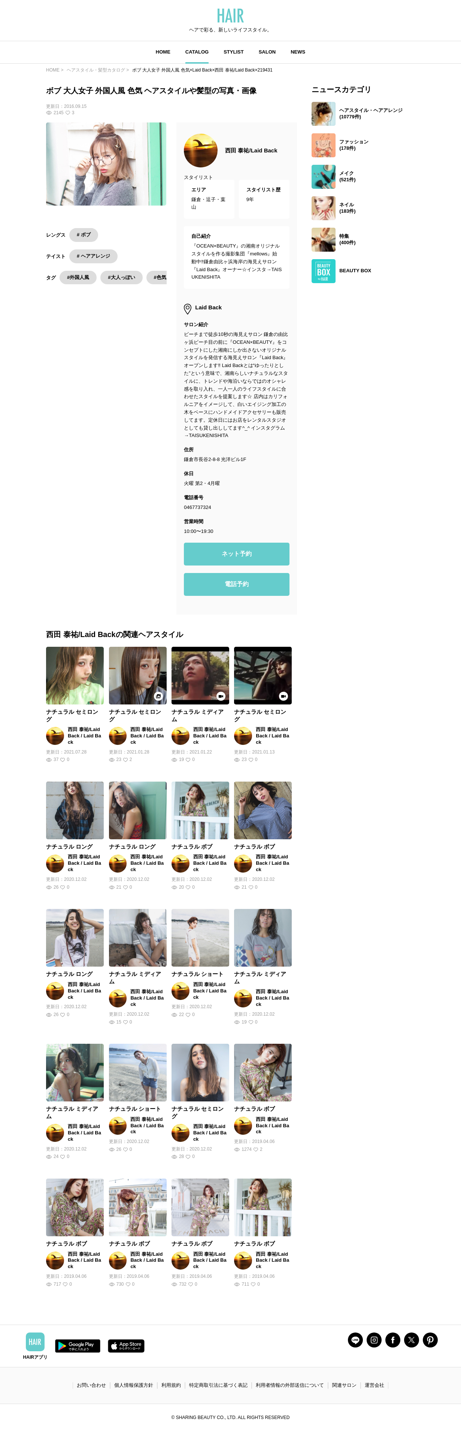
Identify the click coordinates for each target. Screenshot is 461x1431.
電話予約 (237, 584)
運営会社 (374, 1385)
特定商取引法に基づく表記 (218, 1385)
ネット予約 (237, 554)
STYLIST (233, 52)
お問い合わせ (91, 1385)
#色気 (160, 277)
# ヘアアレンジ (93, 256)
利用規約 (171, 1385)
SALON (267, 52)
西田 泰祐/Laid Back (251, 150)
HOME (163, 52)
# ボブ (84, 234)
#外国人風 (78, 277)
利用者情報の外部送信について (290, 1385)
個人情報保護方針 (133, 1385)
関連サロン (344, 1385)
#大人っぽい (121, 277)
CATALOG (197, 52)
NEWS (298, 52)
